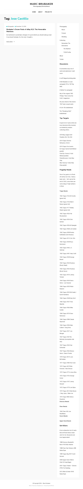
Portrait (64, 33)
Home (34, 12)
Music (63, 29)
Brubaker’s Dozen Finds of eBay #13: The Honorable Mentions (26, 30)
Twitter (62, 59)
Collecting (62, 40)
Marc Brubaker (41, 4)
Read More (9, 41)
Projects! (48, 12)
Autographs (11, 26)
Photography (63, 26)
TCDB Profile (67, 52)
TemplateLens (40, 485)
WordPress (51, 485)
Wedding (64, 37)
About (40, 12)
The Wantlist (67, 48)
